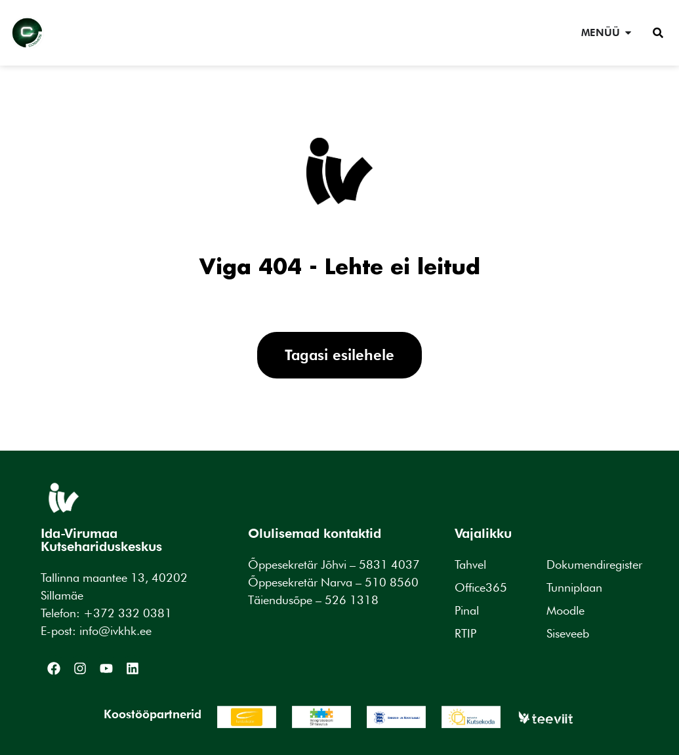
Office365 (481, 587)
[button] (658, 32)
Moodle (565, 610)
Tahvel (470, 564)
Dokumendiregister (594, 564)
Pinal (467, 610)
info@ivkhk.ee (115, 631)
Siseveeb (567, 633)
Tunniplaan (574, 587)
